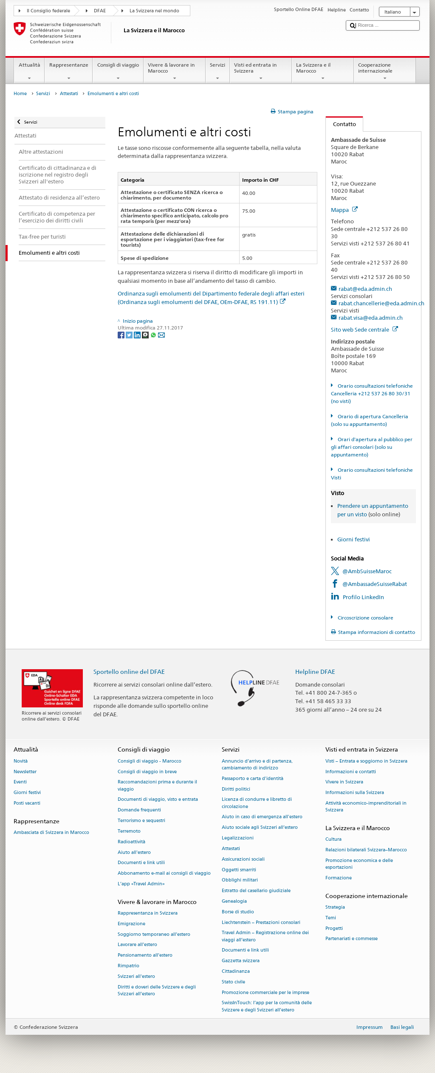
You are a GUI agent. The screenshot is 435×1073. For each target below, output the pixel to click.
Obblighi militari (240, 880)
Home (20, 93)
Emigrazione (131, 924)
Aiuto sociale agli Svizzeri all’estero (260, 828)
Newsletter (25, 771)
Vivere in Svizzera (344, 782)
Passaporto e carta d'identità (252, 778)
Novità (21, 761)
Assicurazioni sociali (243, 859)
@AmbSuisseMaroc (367, 571)
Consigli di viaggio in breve (147, 771)
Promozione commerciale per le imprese (265, 992)
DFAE (100, 11)
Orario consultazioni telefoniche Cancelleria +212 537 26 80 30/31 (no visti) (371, 393)
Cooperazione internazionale (384, 72)
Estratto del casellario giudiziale (256, 891)
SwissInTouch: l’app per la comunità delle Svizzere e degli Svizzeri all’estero (267, 1006)
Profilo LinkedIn (363, 597)
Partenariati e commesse (351, 939)
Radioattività (131, 842)
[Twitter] (130, 334)
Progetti (334, 928)
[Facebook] (122, 334)
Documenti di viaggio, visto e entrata (158, 800)
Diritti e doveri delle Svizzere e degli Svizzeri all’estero (157, 990)
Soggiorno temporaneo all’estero (154, 934)
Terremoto (129, 831)
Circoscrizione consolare (364, 617)
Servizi (217, 72)
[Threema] (146, 334)
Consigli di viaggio (118, 72)
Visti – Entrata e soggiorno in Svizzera (366, 761)
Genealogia (234, 901)
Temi (330, 918)
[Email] (161, 334)
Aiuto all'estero (134, 852)
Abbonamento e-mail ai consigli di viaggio (164, 873)
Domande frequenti (139, 810)
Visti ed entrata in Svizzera (260, 72)
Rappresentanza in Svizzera (148, 913)
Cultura (333, 839)
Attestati (69, 93)
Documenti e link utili (141, 863)
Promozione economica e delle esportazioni (359, 864)
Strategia (335, 907)
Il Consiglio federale (48, 11)
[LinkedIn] (138, 334)
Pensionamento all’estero (145, 955)
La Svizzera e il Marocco (322, 72)
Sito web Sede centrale (364, 329)
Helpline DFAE (315, 671)
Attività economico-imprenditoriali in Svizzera (366, 806)
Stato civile (233, 982)
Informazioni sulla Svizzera (354, 793)
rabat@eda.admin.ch (365, 288)
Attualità (29, 72)
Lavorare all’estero (137, 945)
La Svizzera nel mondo (154, 11)
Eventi (20, 782)
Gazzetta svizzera (241, 961)
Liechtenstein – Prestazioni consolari (261, 922)
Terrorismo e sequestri (141, 820)
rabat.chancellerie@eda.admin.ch (381, 303)
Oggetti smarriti (239, 870)
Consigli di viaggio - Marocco (149, 761)
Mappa (344, 209)
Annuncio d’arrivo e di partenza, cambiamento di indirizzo (257, 764)
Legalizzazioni (238, 838)
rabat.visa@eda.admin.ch (371, 317)
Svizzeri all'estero (136, 976)
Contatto (341, 124)
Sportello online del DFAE (129, 671)
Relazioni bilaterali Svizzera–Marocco (366, 850)
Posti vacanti (27, 803)
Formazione (338, 878)
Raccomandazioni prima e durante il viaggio (157, 786)
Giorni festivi (353, 539)
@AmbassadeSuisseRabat (374, 583)
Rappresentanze (68, 72)
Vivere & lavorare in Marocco (174, 72)
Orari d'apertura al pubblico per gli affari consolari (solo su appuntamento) (371, 447)
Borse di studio (238, 912)
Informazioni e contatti (350, 771)
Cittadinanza (236, 971)
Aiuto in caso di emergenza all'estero (262, 817)
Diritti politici (236, 789)
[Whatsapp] (154, 334)
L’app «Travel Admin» (141, 884)
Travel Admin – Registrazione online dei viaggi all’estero (265, 936)
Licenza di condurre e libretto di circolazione (257, 803)
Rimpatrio (128, 966)
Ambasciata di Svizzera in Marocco (51, 833)
